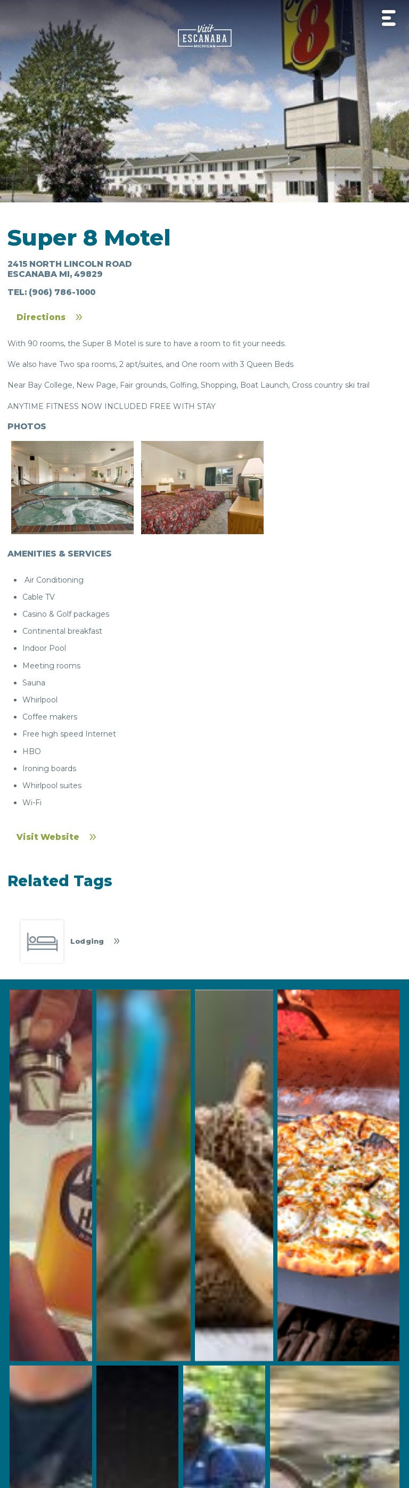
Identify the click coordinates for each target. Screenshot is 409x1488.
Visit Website (48, 837)
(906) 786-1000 (62, 292)
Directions (41, 317)
